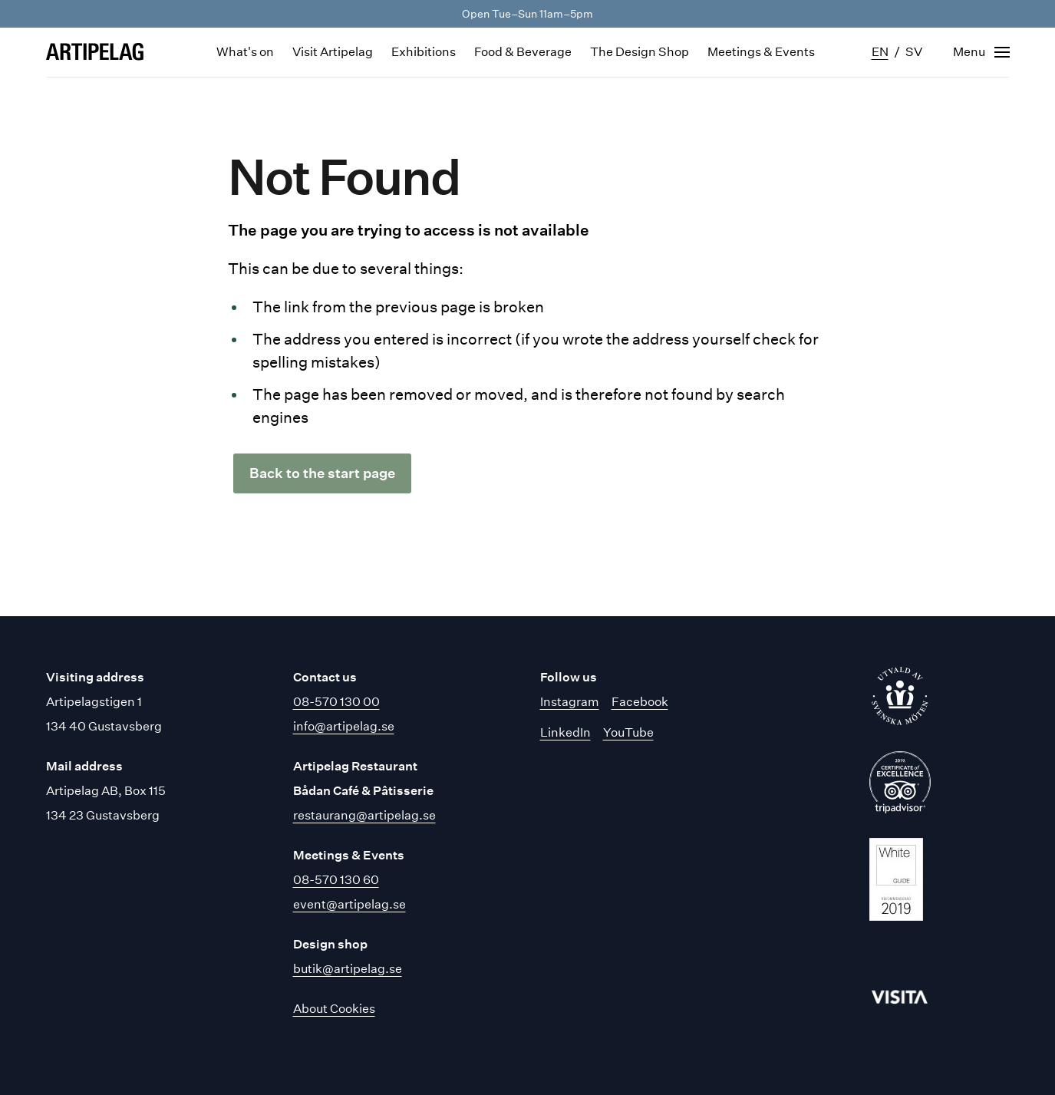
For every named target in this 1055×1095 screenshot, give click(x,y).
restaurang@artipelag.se (364, 815)
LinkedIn (565, 732)
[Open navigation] (981, 52)
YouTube (628, 732)
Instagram (569, 701)
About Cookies (334, 1008)
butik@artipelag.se (347, 968)
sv (913, 52)
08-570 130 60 (336, 879)
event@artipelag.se (349, 904)
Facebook (640, 701)
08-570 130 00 (336, 701)
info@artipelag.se (343, 726)
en (880, 52)
